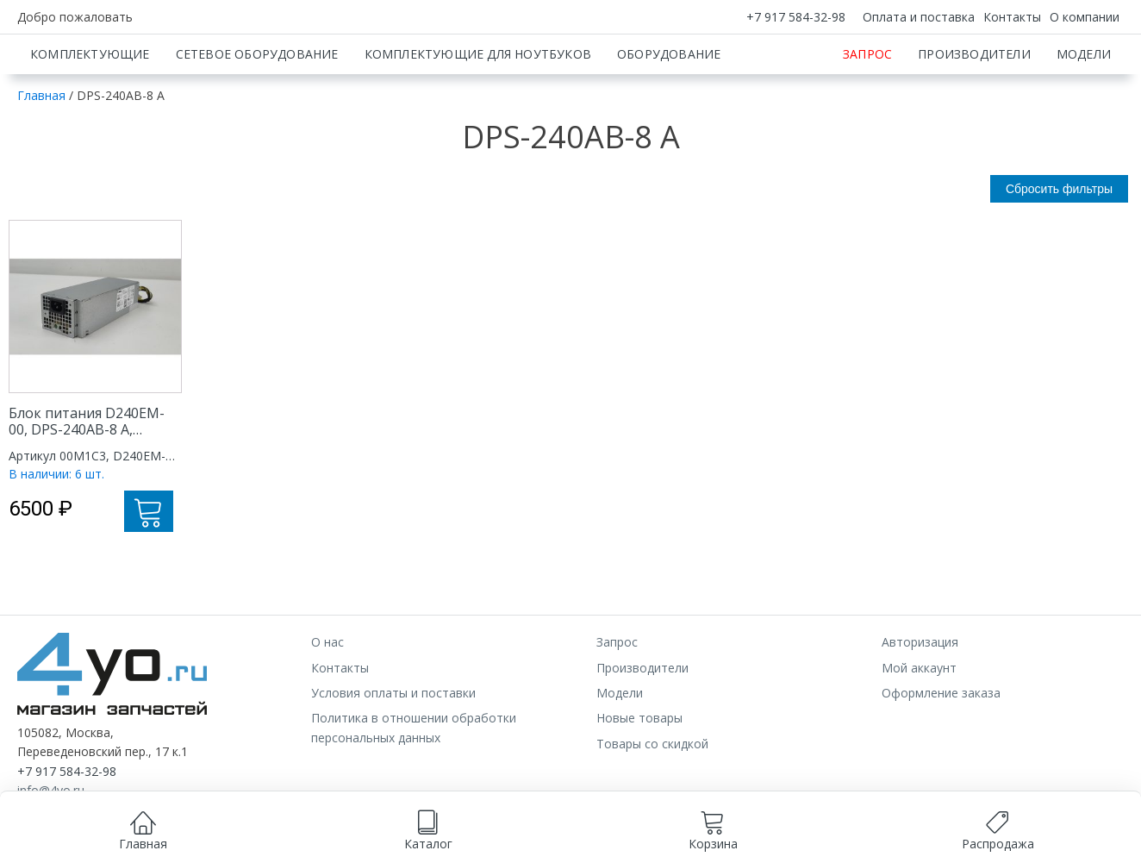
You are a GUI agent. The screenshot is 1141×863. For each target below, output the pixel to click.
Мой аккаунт (919, 728)
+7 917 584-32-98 (795, 17)
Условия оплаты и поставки (393, 753)
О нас (327, 702)
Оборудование (668, 114)
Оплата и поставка (919, 17)
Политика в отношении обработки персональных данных (413, 787)
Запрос (867, 114)
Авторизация (920, 702)
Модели (1084, 114)
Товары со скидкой (652, 804)
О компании (1084, 17)
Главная (41, 155)
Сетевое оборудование (257, 114)
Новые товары (639, 778)
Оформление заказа (941, 753)
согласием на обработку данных (488, 825)
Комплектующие (90, 114)
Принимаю (642, 842)
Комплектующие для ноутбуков (478, 114)
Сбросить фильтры (1059, 249)
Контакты (1012, 17)
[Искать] (802, 64)
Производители (974, 114)
